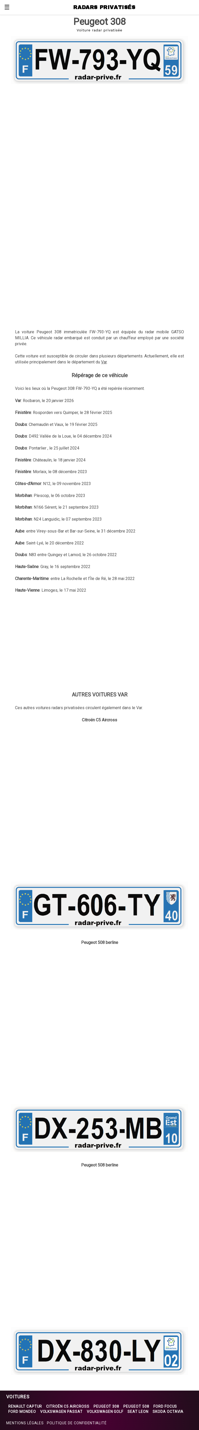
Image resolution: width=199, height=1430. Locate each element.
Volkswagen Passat (61, 1412)
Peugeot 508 (136, 1406)
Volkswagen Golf (105, 1412)
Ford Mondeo (22, 1412)
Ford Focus (165, 1406)
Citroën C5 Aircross (67, 1406)
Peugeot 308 (106, 1406)
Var (104, 362)
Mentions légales (25, 1423)
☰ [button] (7, 7)
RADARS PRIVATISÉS (104, 7)
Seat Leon (137, 1412)
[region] (99, 127)
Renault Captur (25, 1406)
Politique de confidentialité (77, 1423)
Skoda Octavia (168, 1412)
